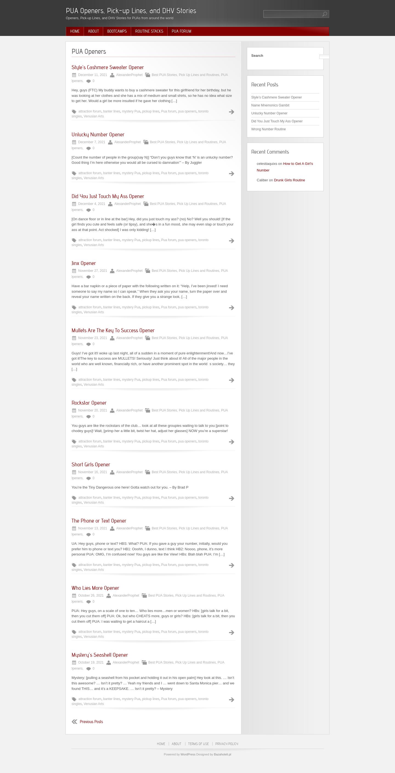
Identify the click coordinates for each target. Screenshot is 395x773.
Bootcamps (117, 31)
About (93, 31)
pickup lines (150, 111)
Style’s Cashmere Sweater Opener (108, 67)
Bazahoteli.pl (222, 754)
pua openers (187, 111)
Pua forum (168, 111)
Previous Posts (91, 721)
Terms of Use (198, 744)
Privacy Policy (226, 744)
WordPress (187, 754)
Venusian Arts (94, 116)
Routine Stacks (149, 31)
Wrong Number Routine (268, 129)
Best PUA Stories (164, 75)
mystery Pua (131, 111)
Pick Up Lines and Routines (199, 75)
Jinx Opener (84, 263)
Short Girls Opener (91, 464)
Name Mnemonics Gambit (270, 105)
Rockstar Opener (89, 402)
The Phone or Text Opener (99, 520)
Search (257, 55)
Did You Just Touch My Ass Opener (108, 196)
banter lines (111, 111)
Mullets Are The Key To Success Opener (113, 330)
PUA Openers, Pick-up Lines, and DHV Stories (131, 10)
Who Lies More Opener (95, 588)
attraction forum (89, 111)
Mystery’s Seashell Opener (100, 654)
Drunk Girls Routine (289, 180)
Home (75, 31)
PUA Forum (181, 31)
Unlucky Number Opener (98, 134)
